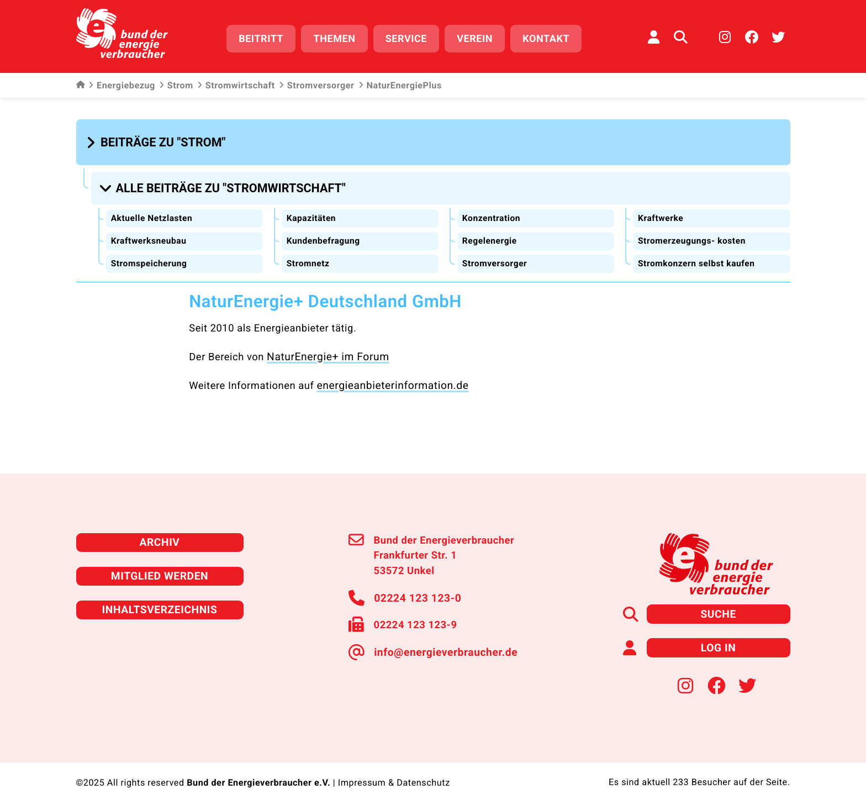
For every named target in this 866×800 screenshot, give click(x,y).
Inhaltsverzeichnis (159, 598)
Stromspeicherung (149, 256)
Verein (479, 37)
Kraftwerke (660, 212)
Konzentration (492, 212)
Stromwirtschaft (236, 83)
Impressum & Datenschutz (394, 770)
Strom (176, 83)
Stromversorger (317, 83)
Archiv (159, 533)
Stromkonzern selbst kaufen (697, 256)
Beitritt (265, 37)
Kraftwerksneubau (149, 234)
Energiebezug (121, 83)
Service (410, 37)
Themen (339, 37)
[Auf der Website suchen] (680, 36)
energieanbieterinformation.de (388, 376)
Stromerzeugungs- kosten (693, 234)
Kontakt (550, 37)
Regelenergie (490, 234)
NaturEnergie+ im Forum (325, 349)
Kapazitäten (311, 212)
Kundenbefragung (324, 234)
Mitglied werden (159, 565)
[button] (157, 138)
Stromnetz (308, 256)
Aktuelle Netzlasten (152, 212)
